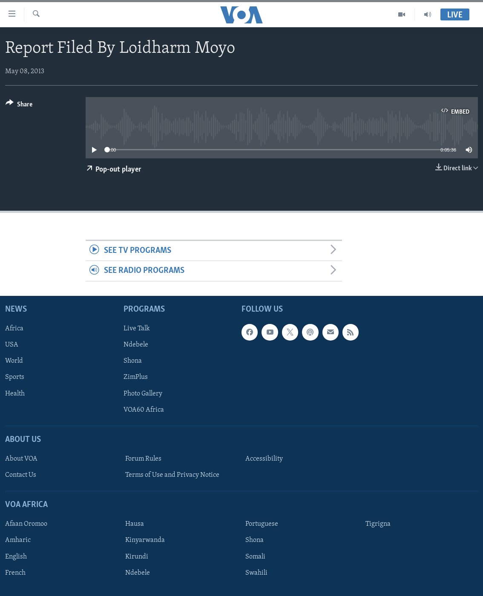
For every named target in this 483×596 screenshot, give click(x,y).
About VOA (21, 459)
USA (11, 344)
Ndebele (136, 344)
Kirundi (136, 556)
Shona (133, 361)
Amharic (18, 540)
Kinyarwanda (145, 540)
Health (15, 393)
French (15, 572)
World (14, 361)
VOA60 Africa (144, 409)
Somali (255, 556)
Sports (14, 377)
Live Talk (137, 328)
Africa (14, 328)
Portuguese (261, 524)
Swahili (256, 572)
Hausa (134, 524)
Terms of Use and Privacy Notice (172, 475)
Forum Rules (143, 459)
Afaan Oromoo (26, 524)
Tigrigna (378, 524)
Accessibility (264, 459)
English (16, 556)
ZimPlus (136, 377)
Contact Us (20, 475)
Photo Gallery (143, 393)
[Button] (19, 106)
